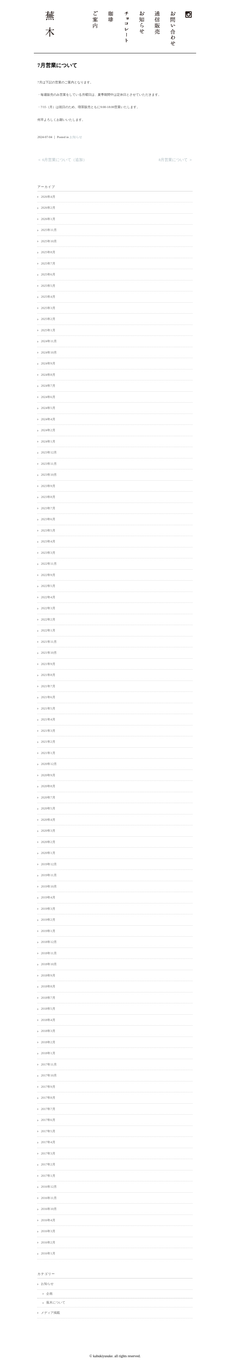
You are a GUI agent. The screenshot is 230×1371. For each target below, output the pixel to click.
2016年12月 (49, 1186)
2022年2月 (48, 619)
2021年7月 (48, 686)
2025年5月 (48, 285)
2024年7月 (48, 385)
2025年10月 (49, 241)
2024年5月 (48, 408)
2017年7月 (48, 1109)
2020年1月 (48, 853)
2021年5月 (48, 708)
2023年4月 (48, 541)
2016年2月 (48, 1242)
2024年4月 (48, 419)
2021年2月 (48, 741)
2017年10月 (49, 1075)
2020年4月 (48, 819)
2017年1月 (48, 1175)
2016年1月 (48, 1253)
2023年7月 (48, 508)
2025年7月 (48, 263)
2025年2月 (48, 319)
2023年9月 (48, 486)
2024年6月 (48, 397)
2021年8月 (48, 675)
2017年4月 (48, 1142)
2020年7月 (48, 797)
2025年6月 (48, 274)
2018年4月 (48, 1020)
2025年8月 (48, 252)
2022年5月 (48, 586)
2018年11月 (49, 953)
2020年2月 (48, 842)
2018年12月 (49, 942)
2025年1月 (48, 330)
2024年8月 (48, 374)
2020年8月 (48, 786)
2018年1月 (48, 1053)
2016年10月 (49, 1209)
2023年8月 (48, 497)
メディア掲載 (50, 1312)
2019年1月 (48, 931)
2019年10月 (49, 886)
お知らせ (75, 137)
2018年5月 (48, 1008)
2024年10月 (49, 352)
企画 (49, 1293)
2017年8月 (48, 1097)
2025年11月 (49, 230)
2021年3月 (48, 730)
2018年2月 (48, 1042)
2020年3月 (48, 830)
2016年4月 (48, 1220)
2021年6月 (48, 697)
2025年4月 (48, 296)
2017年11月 (49, 1064)
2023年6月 (48, 519)
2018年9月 (48, 975)
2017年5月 (48, 1131)
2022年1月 (48, 630)
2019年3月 (48, 908)
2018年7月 (48, 997)
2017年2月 (48, 1164)
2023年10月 (49, 474)
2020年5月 (48, 808)
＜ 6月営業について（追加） (62, 160)
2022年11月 (49, 563)
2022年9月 (48, 575)
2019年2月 (48, 919)
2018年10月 (49, 964)
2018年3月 (48, 1031)
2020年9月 (48, 775)
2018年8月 (48, 986)
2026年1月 (48, 219)
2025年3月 (48, 308)
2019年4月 (48, 897)
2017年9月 (48, 1086)
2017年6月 (48, 1120)
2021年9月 (48, 664)
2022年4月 (48, 597)
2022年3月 (48, 608)
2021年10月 (49, 652)
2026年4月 (48, 196)
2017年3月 (48, 1153)
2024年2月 (48, 430)
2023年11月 (49, 463)
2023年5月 (48, 530)
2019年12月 (49, 864)
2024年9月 (48, 363)
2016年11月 (49, 1198)
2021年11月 (49, 641)
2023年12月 (49, 452)
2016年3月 (48, 1231)
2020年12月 (49, 764)
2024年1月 (48, 441)
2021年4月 (48, 719)
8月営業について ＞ (176, 160)
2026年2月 (48, 207)
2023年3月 (48, 552)
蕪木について (55, 1302)
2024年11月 (49, 341)
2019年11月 (49, 875)
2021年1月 (48, 753)
